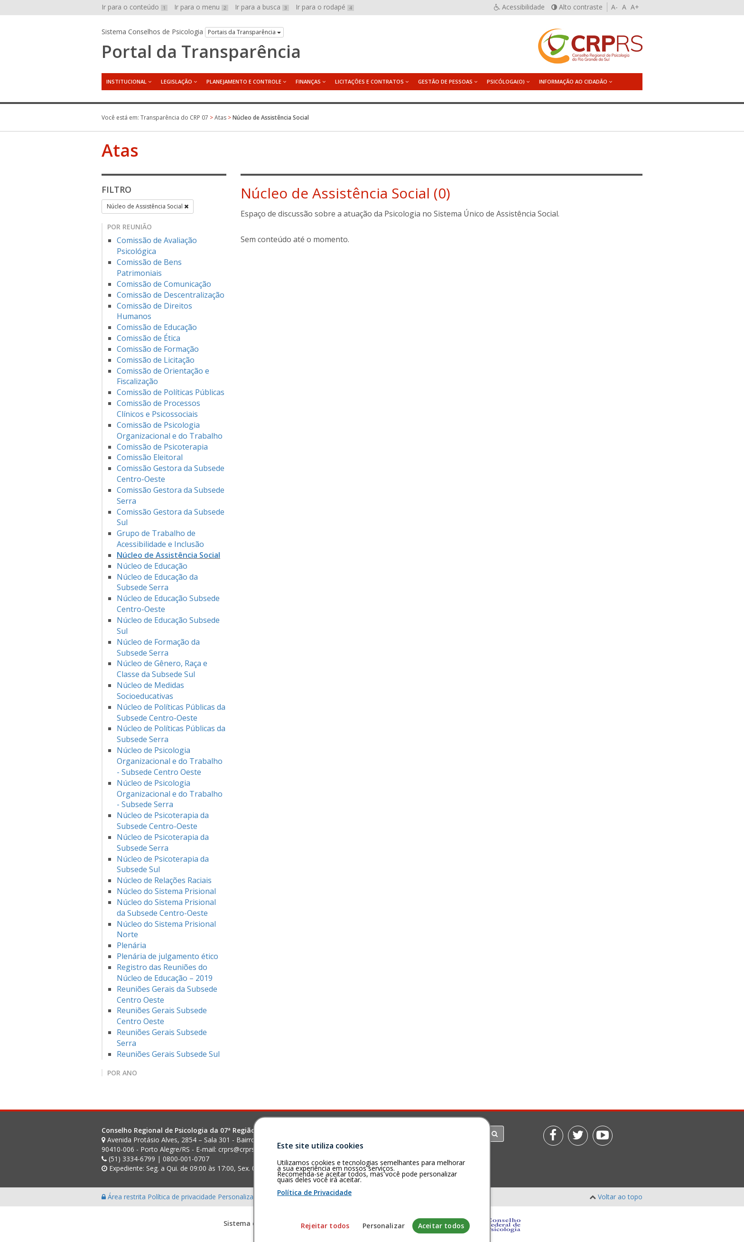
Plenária (131, 945)
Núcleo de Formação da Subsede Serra (158, 647)
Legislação (176, 81)
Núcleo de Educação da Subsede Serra (157, 582)
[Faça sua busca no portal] (409, 1134)
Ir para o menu (201, 6)
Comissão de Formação (158, 349)
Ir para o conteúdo (134, 6)
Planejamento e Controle (243, 81)
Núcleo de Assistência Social (147, 206)
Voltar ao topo (620, 1196)
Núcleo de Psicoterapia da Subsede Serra (163, 842)
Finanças (308, 81)
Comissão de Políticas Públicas (170, 392)
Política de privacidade (183, 1196)
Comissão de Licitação (156, 360)
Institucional (126, 81)
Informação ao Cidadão (573, 81)
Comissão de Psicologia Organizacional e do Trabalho (170, 430)
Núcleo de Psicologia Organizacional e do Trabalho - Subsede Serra (170, 794)
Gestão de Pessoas (445, 81)
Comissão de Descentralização (170, 295)
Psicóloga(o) (506, 81)
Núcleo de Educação (152, 566)
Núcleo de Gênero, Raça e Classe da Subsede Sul (162, 668)
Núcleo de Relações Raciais (164, 880)
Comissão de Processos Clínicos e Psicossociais (158, 408)
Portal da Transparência (201, 51)
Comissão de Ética (148, 338)
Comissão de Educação (157, 327)
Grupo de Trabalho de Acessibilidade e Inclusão (160, 538)
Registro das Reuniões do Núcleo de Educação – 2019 (165, 972)
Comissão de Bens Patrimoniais (149, 267)
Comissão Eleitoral (150, 457)
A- (614, 6)
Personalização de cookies (259, 1196)
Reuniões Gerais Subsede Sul (168, 1054)
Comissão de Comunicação (164, 284)
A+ (635, 6)
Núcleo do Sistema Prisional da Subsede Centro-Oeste (166, 907)
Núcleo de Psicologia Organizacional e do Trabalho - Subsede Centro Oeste (170, 761)
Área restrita (125, 1196)
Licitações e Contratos (369, 81)
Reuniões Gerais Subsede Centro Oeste (162, 1015)
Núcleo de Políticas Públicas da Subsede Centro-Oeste (171, 712)
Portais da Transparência (244, 32)
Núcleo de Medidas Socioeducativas (150, 690)
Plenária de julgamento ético (167, 956)
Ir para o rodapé (325, 6)
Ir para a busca (262, 6)
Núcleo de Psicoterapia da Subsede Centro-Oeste (163, 820)
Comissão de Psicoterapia (162, 447)
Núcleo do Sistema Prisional (166, 891)
